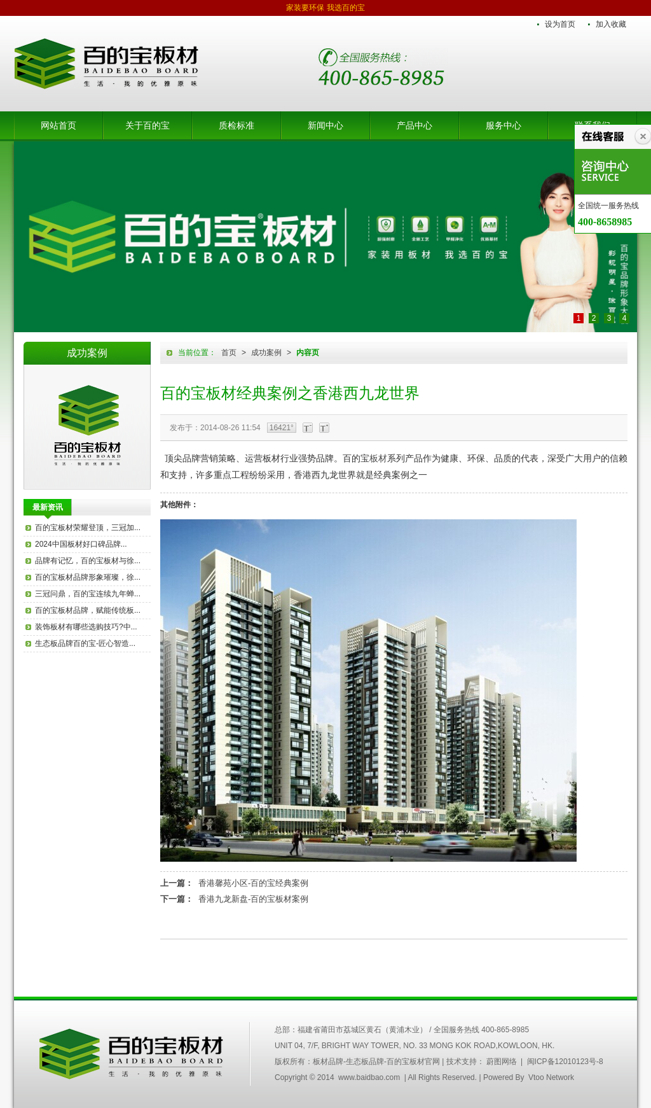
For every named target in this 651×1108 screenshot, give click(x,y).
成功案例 (266, 352)
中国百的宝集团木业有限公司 (131, 1053)
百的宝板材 (87, 426)
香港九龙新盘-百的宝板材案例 (253, 899)
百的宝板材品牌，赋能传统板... (87, 610)
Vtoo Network (551, 1077)
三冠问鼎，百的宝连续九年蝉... (87, 593)
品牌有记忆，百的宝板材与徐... (87, 560)
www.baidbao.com (369, 1077)
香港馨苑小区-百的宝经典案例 (253, 883)
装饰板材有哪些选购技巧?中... (86, 626)
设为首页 (560, 24)
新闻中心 (325, 125)
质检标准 (236, 125)
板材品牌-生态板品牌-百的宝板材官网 (106, 63)
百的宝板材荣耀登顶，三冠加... (87, 527)
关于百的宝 (147, 125)
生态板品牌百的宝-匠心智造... (85, 643)
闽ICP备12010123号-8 (565, 1061)
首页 (228, 352)
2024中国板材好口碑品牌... (81, 544)
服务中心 (503, 125)
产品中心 (414, 125)
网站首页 (58, 125)
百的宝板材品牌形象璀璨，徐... (87, 577)
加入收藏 (611, 24)
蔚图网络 (501, 1061)
